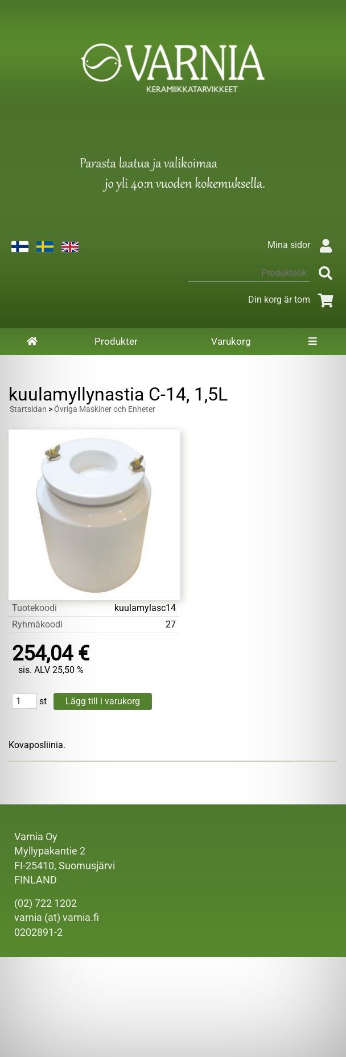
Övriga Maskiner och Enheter (104, 409)
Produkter (116, 341)
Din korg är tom (292, 299)
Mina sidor (302, 245)
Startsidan (28, 409)
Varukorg (231, 341)
